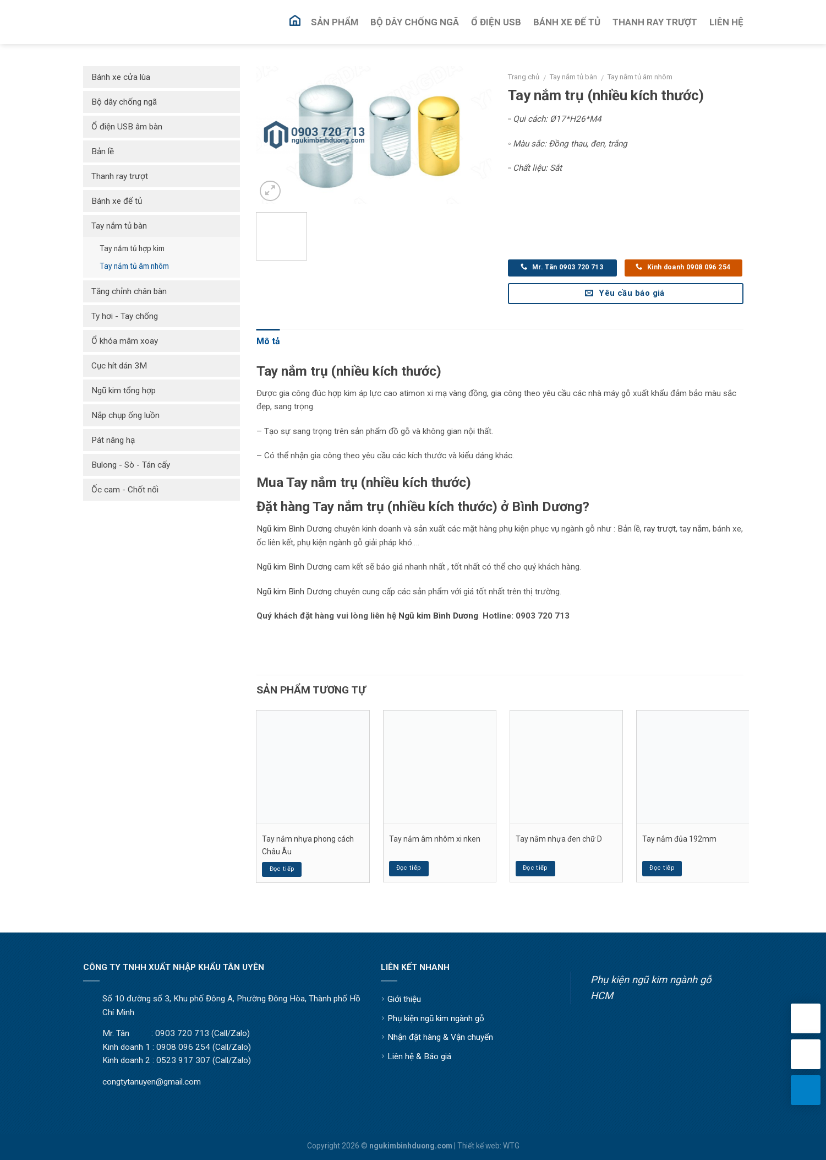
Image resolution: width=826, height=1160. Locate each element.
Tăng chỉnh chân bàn (129, 291)
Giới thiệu (404, 999)
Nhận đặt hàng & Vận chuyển (440, 1037)
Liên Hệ (726, 22)
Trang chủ (523, 77)
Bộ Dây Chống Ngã (414, 22)
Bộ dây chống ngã (124, 102)
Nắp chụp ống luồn (125, 415)
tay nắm (694, 529)
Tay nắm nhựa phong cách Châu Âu (308, 844)
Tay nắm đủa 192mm (679, 838)
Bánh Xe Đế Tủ (566, 22)
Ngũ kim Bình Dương (294, 529)
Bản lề (102, 151)
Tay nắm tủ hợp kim (132, 248)
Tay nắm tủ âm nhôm (640, 77)
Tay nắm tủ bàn (573, 77)
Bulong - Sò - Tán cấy (130, 465)
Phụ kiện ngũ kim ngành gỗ (435, 1018)
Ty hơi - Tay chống (124, 316)
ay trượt (661, 529)
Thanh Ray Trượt (654, 22)
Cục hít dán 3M (119, 366)
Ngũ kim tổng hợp (123, 390)
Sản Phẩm (334, 22)
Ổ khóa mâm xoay (124, 341)
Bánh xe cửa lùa (120, 77)
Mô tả (268, 341)
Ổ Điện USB (496, 22)
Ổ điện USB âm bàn (126, 127)
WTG (511, 1145)
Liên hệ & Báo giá (419, 1056)
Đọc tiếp (282, 868)
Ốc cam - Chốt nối (124, 490)
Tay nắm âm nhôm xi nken (434, 838)
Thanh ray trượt (119, 176)
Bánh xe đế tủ (116, 201)
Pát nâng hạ (113, 440)
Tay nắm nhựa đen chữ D (559, 838)
